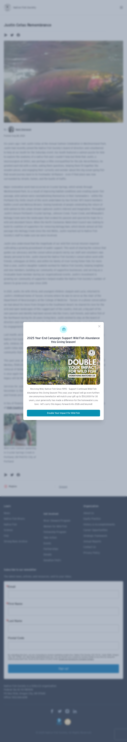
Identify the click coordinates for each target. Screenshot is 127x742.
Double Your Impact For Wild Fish (63, 413)
